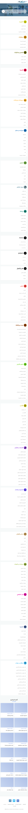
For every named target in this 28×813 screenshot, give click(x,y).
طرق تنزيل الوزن (23, 347)
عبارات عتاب (23, 580)
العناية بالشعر (23, 452)
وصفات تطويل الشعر (22, 478)
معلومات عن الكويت (22, 32)
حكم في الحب (23, 547)
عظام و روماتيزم (23, 305)
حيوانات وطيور (23, 119)
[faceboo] (18, 800)
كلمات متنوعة (23, 586)
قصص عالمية (23, 59)
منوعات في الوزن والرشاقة (21, 359)
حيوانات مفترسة (23, 116)
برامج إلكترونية (23, 637)
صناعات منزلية (23, 83)
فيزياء (25, 179)
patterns (24, 260)
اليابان (24, 143)
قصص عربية (23, 62)
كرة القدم (24, 224)
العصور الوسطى (23, 47)
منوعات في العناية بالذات (21, 526)
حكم (25, 541)
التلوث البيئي (23, 374)
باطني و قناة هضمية (22, 299)
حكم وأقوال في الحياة (22, 553)
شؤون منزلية (23, 80)
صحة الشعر (24, 466)
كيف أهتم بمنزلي (22, 691)
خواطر (25, 559)
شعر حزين (24, 418)
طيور (25, 122)
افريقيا (24, 140)
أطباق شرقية (23, 610)
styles (25, 263)
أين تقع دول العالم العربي (21, 670)
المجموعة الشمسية (22, 377)
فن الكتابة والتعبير (22, 430)
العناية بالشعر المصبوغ (21, 458)
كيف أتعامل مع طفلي (22, 679)
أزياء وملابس (23, 494)
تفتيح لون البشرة (22, 503)
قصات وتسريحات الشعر (21, 472)
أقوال (25, 538)
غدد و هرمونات (23, 311)
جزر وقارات (24, 197)
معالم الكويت (23, 29)
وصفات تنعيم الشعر (22, 484)
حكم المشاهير (23, 544)
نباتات (25, 125)
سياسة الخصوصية (11, 804)
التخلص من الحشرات (22, 74)
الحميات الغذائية (23, 338)
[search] (3, 11)
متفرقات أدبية (23, 439)
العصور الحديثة (23, 41)
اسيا (25, 137)
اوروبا (25, 149)
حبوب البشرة (23, 514)
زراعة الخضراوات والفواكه (21, 392)
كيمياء (24, 182)
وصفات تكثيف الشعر (22, 481)
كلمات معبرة (23, 589)
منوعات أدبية (23, 442)
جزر (25, 152)
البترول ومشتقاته (22, 371)
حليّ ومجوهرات (23, 517)
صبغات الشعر (23, 463)
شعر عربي (24, 421)
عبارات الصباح (23, 568)
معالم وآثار (24, 203)
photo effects (23, 242)
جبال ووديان (23, 386)
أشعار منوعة (23, 416)
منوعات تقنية (23, 652)
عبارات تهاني (23, 571)
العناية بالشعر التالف (22, 455)
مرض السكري (23, 317)
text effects (24, 248)
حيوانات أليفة (23, 113)
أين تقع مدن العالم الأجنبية (21, 673)
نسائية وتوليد (23, 320)
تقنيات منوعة (23, 646)
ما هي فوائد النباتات (22, 694)
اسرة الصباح (24, 26)
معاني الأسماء (23, 92)
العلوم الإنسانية (23, 167)
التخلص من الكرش (22, 335)
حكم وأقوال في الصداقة (21, 556)
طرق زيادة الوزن (23, 353)
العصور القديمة (23, 44)
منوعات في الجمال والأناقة (21, 523)
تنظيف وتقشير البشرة (22, 506)
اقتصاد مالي (23, 272)
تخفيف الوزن (23, 341)
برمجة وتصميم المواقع (22, 640)
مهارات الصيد (23, 230)
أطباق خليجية (23, 601)
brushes (24, 257)
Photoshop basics (22, 245)
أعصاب (24, 290)
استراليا (24, 134)
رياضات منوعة (23, 221)
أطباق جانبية (23, 598)
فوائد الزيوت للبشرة (22, 520)
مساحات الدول (23, 200)
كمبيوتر (24, 649)
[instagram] (10, 800)
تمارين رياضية (23, 215)
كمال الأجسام (23, 227)
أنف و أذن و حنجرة (22, 293)
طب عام (24, 302)
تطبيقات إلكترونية (22, 643)
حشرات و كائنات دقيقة (21, 110)
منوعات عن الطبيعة (22, 398)
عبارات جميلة (23, 574)
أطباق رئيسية (23, 604)
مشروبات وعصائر (23, 619)
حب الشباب (24, 512)
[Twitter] (14, 800)
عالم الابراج (24, 86)
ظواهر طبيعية (23, 395)
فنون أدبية (24, 433)
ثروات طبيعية (23, 383)
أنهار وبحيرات (23, 368)
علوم (25, 176)
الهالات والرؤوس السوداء (21, 497)
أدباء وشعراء (23, 410)
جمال (25, 509)
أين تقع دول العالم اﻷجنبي (21, 667)
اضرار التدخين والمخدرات (21, 329)
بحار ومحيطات (23, 380)
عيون (25, 308)
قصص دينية (23, 56)
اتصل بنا (14, 806)
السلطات (24, 616)
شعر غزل (24, 424)
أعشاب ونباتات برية (22, 104)
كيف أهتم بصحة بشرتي (21, 685)
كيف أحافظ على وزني (22, 356)
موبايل (24, 658)
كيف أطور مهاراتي (22, 682)
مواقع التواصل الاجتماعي (21, 655)
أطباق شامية (23, 607)
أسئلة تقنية (23, 631)
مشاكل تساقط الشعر (22, 475)
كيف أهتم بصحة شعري (22, 688)
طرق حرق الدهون (23, 350)
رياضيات (24, 170)
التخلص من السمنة (22, 332)
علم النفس (24, 173)
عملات (24, 278)
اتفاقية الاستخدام (18, 804)
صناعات (24, 275)
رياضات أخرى (23, 218)
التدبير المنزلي (23, 77)
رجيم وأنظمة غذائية (22, 344)
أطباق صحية (23, 613)
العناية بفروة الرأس (22, 461)
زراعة (25, 389)
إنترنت (24, 634)
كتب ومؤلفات (23, 436)
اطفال (25, 296)
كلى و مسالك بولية (22, 314)
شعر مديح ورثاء (23, 427)
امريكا (25, 146)
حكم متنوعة (23, 550)
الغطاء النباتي (23, 107)
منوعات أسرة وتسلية (22, 95)
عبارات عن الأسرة (23, 583)
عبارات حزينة (23, 577)
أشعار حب (24, 413)
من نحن (5, 804)
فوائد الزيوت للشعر (22, 469)
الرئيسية (24, 804)
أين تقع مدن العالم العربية (21, 676)
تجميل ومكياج (23, 500)
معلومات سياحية (23, 155)
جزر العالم (24, 191)
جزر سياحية (24, 194)
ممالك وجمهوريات (22, 206)
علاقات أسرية (23, 89)
